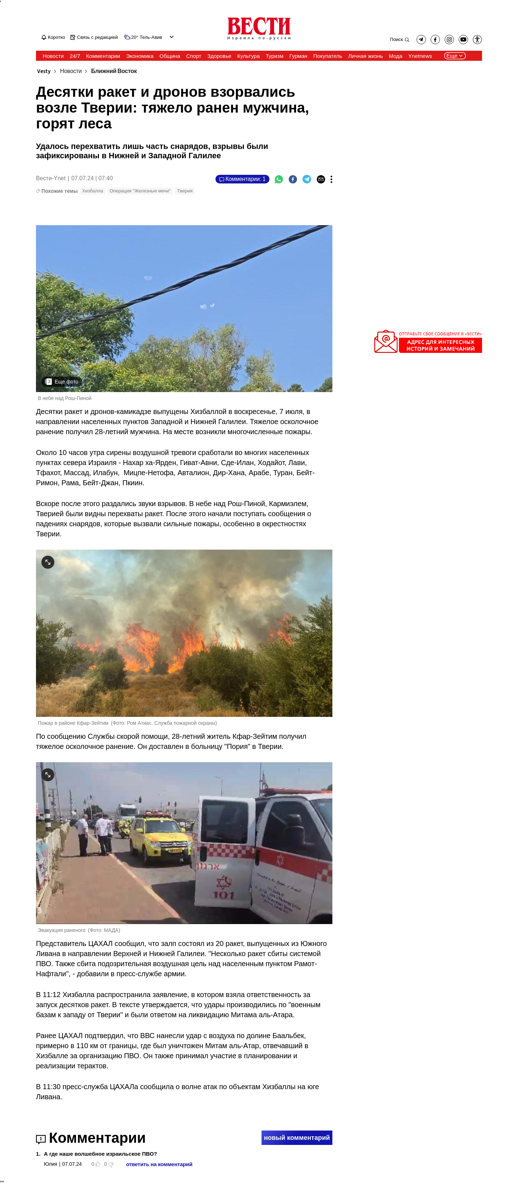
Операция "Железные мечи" (140, 191)
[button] (477, 39)
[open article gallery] (184, 308)
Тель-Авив (151, 37)
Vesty (44, 71)
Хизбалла (92, 191)
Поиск (396, 39)
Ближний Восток (114, 71)
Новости (71, 71)
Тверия (184, 191)
